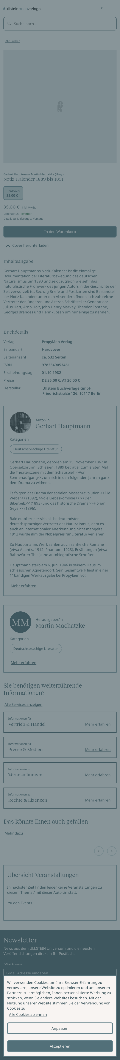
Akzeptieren (60, 1046)
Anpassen (60, 1028)
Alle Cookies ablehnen (28, 1014)
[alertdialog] (60, 1016)
